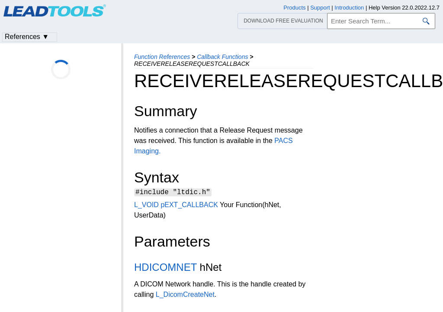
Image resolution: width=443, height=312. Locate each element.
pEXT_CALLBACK (189, 206)
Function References (162, 56)
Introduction (349, 7)
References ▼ (27, 36)
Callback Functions (222, 56)
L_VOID (146, 206)
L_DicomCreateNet (185, 295)
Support (320, 7)
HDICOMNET (165, 268)
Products (294, 7)
